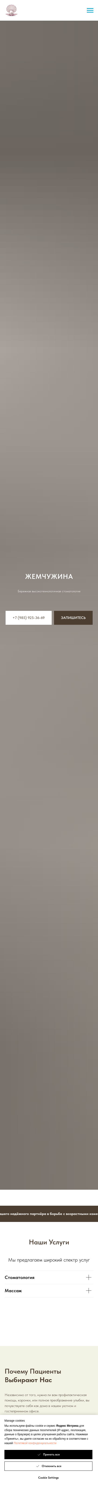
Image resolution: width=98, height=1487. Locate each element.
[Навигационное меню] (90, 10)
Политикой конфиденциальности (35, 1443)
